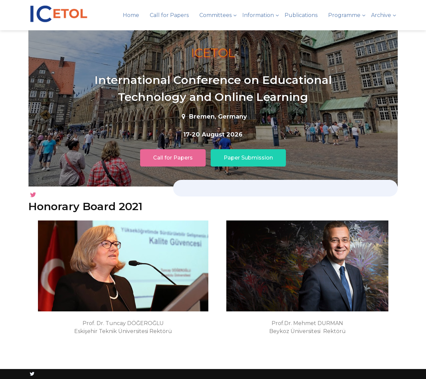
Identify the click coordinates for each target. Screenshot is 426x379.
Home (131, 15)
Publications (301, 15)
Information (258, 15)
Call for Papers (169, 15)
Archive (381, 15)
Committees (215, 15)
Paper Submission (248, 158)
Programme (344, 15)
